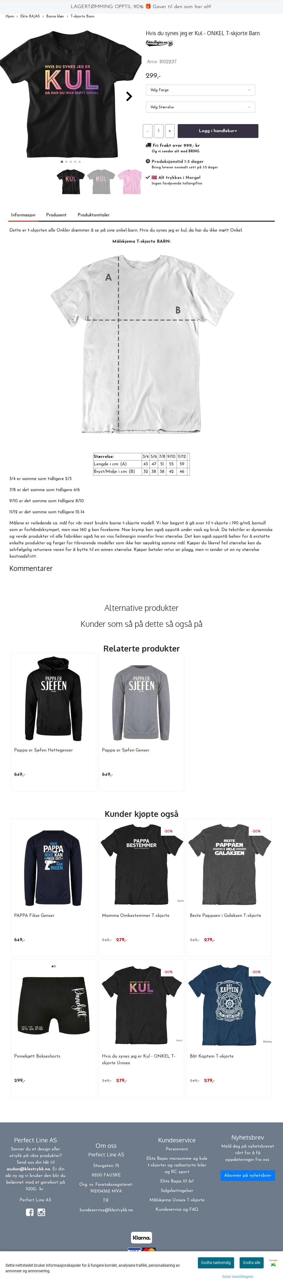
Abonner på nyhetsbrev (247, 1175)
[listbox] (200, 90)
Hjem (10, 16)
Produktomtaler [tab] (93, 215)
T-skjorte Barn (80, 16)
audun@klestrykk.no (28, 1169)
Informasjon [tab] (23, 215)
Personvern (177, 1149)
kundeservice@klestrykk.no (106, 1210)
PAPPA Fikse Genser (34, 916)
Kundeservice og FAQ (177, 1209)
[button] (62, 162)
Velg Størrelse (162, 107)
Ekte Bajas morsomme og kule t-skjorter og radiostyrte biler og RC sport (176, 1165)
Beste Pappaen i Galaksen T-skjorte (225, 916)
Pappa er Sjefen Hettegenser (43, 750)
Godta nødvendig (216, 1262)
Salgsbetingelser (177, 1191)
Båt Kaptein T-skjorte (212, 1056)
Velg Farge (159, 90)
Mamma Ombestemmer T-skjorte (135, 916)
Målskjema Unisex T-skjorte (177, 1200)
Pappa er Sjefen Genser (125, 750)
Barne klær (53, 16)
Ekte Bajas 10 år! (176, 1181)
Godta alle (251, 1262)
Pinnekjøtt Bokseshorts (37, 1056)
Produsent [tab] (56, 215)
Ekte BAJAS (28, 16)
